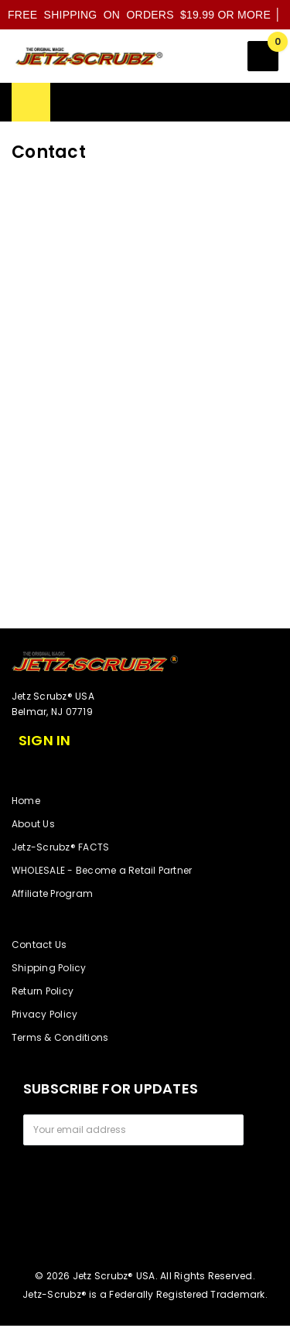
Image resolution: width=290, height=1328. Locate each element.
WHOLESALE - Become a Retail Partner (102, 870)
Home (26, 800)
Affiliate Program (52, 893)
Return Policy (42, 991)
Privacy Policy (44, 1014)
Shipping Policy (49, 967)
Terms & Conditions (60, 1037)
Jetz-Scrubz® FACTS (60, 847)
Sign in (45, 740)
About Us (33, 823)
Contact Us (39, 944)
